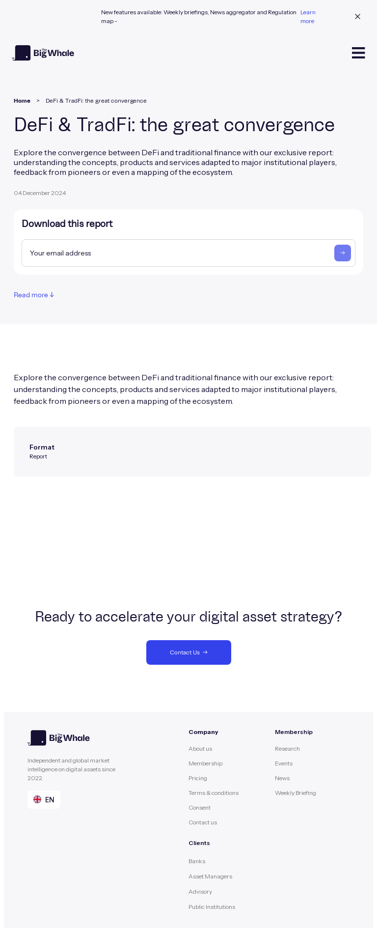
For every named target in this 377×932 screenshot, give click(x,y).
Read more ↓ (34, 295)
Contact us (202, 822)
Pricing (197, 778)
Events (284, 763)
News (282, 778)
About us (200, 748)
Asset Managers (210, 876)
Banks (196, 861)
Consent (199, 807)
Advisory (200, 891)
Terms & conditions (213, 792)
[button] (43, 800)
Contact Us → (189, 652)
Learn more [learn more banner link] (308, 16)
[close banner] (357, 17)
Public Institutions (211, 906)
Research (287, 748)
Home (22, 101)
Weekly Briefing (295, 792)
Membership (205, 763)
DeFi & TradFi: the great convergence (96, 101)
